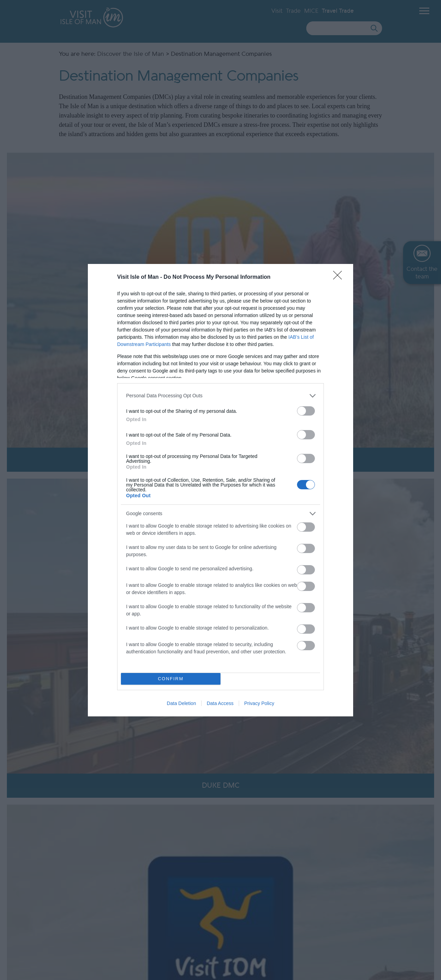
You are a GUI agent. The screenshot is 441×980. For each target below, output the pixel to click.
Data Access (220, 703)
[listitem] (220, 395)
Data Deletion (181, 703)
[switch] (306, 411)
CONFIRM (171, 678)
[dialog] (220, 490)
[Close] (339, 277)
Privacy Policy (259, 703)
